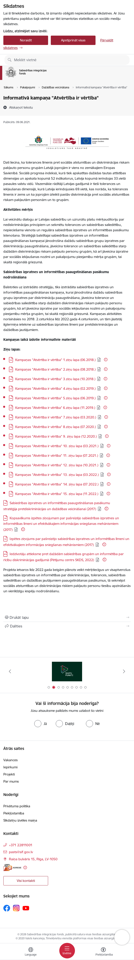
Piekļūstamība (13, 813)
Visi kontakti (26, 881)
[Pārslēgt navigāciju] (67, 950)
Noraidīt (26, 40)
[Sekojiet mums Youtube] (26, 908)
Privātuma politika (16, 806)
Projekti (9, 774)
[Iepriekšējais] (10, 671)
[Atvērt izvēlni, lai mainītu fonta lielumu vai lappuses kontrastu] (103, 952)
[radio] (40, 723)
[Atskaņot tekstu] (21, 107)
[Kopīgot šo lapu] (67, 626)
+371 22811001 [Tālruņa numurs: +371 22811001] (20, 845)
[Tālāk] (124, 671)
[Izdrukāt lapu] (67, 617)
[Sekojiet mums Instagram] (16, 908)
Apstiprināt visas (73, 40)
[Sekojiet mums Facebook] (6, 908)
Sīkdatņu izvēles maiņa (20, 820)
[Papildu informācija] (105, 359)
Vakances (10, 760)
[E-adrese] (12, 867)
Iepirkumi (10, 767)
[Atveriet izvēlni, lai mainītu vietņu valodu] (30, 952)
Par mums (11, 781)
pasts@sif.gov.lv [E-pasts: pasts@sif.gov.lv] (21, 852)
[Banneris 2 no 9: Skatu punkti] (67, 671)
